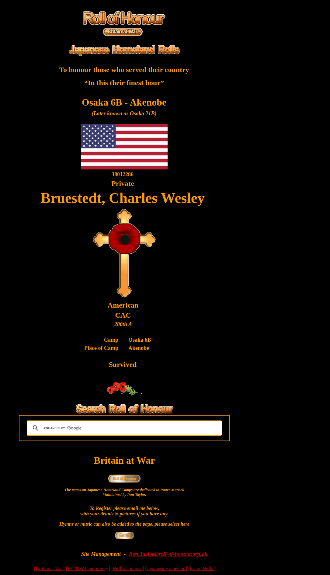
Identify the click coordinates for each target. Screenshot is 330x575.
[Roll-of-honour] (127, 568)
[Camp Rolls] (201, 568)
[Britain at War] (49, 568)
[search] (123, 428)
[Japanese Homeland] (166, 568)
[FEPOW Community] (88, 568)
